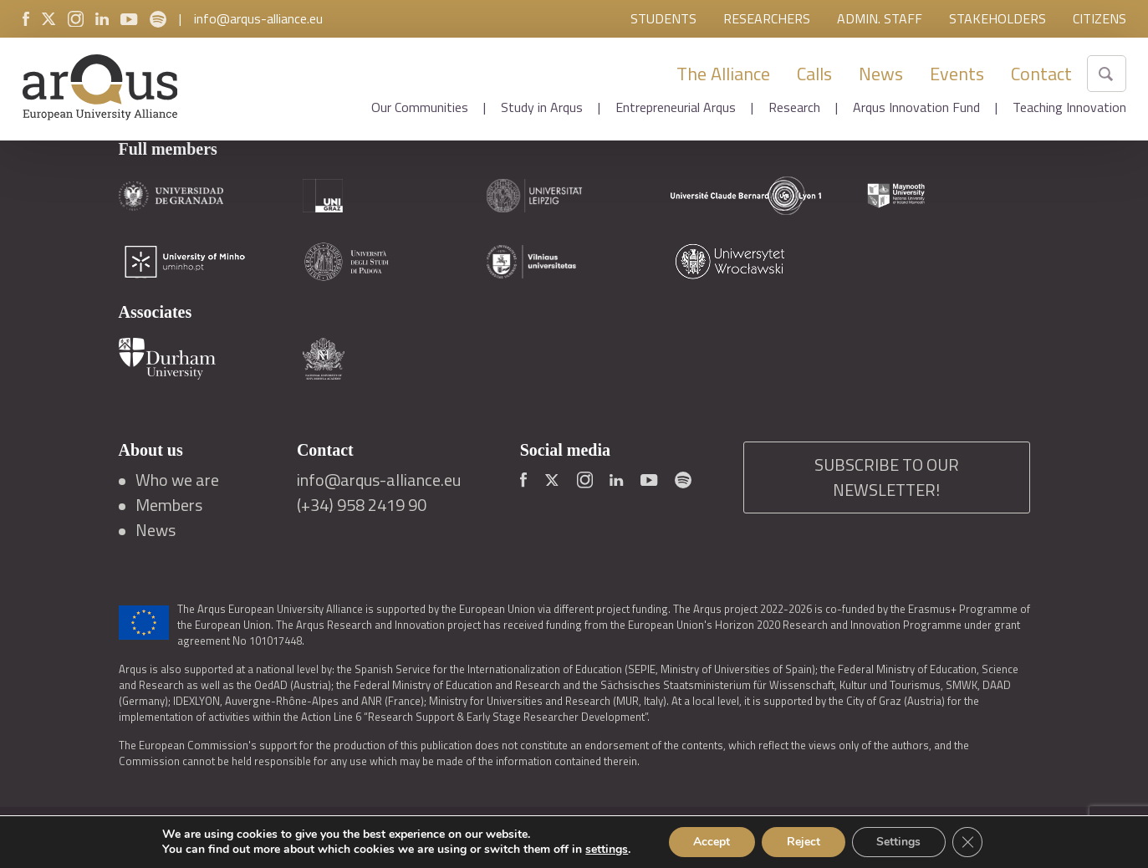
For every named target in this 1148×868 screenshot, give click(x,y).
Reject (803, 842)
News (881, 73)
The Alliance (723, 73)
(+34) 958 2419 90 (361, 505)
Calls (814, 73)
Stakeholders (997, 18)
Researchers (766, 18)
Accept (711, 842)
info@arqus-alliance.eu (258, 18)
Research (794, 107)
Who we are (177, 480)
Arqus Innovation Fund (916, 107)
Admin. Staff (879, 18)
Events (957, 73)
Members (168, 505)
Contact (1041, 73)
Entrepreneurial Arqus (675, 107)
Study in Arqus (542, 107)
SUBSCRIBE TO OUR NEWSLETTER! (886, 477)
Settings (899, 842)
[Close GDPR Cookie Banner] (968, 842)
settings (605, 849)
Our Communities (419, 107)
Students (663, 18)
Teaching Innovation (1069, 107)
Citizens (1099, 18)
